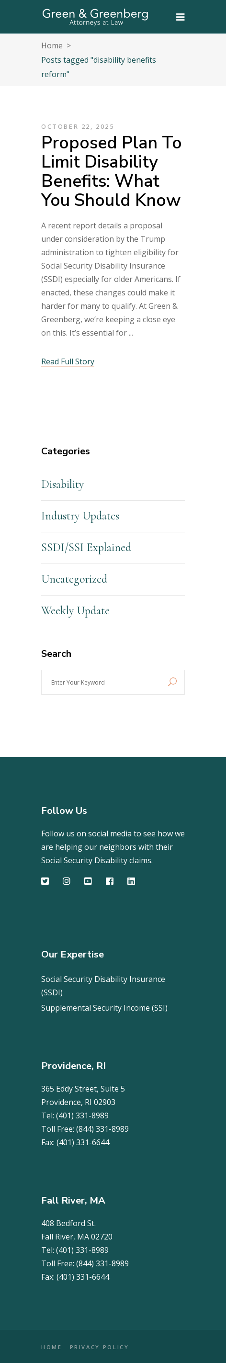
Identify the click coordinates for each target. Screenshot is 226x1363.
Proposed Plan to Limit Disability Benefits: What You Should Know (111, 171)
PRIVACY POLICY (99, 1347)
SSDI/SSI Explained (86, 547)
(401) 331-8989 (82, 1115)
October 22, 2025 (77, 126)
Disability (62, 484)
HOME (51, 1347)
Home (52, 45)
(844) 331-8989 (102, 1129)
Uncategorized (74, 579)
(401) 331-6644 (82, 1142)
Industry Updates (80, 516)
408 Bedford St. (68, 1223)
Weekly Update (75, 611)
